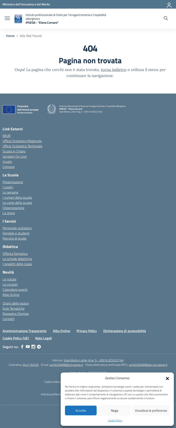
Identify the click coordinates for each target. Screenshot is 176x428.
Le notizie (9, 279)
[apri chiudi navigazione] (7, 18)
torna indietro (114, 69)
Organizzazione (13, 207)
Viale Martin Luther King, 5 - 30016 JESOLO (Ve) (94, 360)
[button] (167, 378)
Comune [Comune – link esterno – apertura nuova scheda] (8, 166)
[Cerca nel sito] (165, 19)
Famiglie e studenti (16, 233)
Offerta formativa (15, 253)
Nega (114, 410)
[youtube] (28, 347)
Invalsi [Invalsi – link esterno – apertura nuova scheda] (7, 161)
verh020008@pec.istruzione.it (148, 364)
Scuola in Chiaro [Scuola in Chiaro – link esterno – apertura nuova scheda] (14, 151)
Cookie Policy (115, 420)
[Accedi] (169, 4)
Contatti (8, 318)
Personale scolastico (17, 228)
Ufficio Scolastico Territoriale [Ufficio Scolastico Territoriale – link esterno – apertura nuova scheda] (22, 146)
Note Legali (43, 338)
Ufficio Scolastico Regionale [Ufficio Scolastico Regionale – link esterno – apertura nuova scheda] (22, 140)
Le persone (10, 192)
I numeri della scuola (17, 197)
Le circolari (10, 284)
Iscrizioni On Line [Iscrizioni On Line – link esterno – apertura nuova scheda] (15, 156)
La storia (9, 213)
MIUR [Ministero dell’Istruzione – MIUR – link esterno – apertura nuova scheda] (7, 135)
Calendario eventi (15, 289)
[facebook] (22, 347)
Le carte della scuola (17, 202)
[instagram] (33, 347)
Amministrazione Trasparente (24, 330)
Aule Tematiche (14, 308)
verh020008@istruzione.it (66, 364)
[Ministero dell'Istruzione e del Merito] (26, 4)
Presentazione (13, 182)
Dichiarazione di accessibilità (124, 330)
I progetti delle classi (17, 263)
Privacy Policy (87, 330)
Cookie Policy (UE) (16, 338)
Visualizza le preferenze (151, 410)
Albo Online (11, 294)
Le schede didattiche (17, 258)
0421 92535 (31, 364)
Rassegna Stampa (16, 313)
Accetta (81, 410)
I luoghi (8, 187)
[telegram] (39, 347)
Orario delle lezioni (16, 303)
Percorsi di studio (14, 238)
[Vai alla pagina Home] (10, 35)
